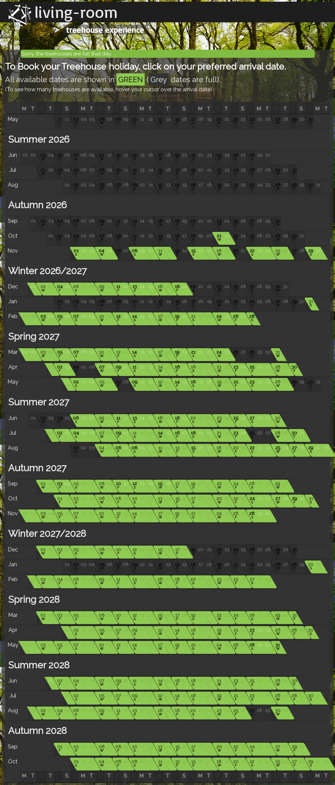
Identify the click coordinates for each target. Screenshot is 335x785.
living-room (76, 12)
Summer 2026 (37, 139)
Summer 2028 (37, 665)
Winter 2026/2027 (46, 271)
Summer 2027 (37, 402)
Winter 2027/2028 (46, 533)
